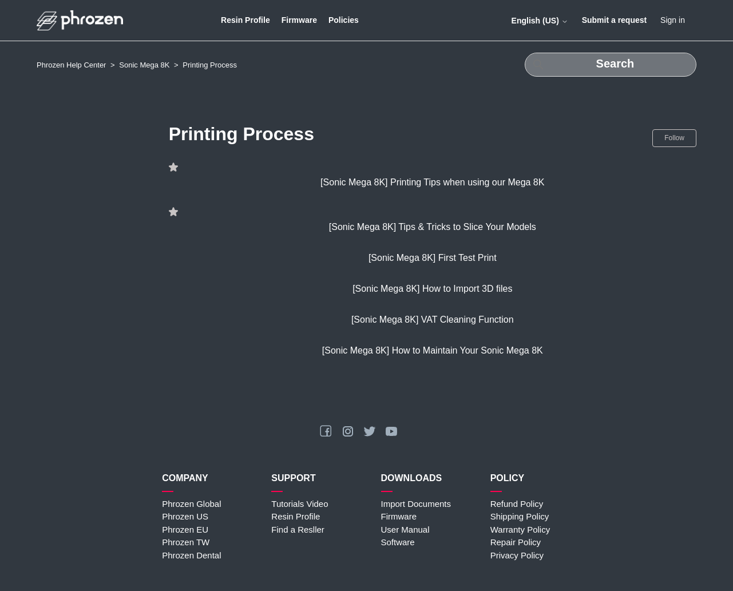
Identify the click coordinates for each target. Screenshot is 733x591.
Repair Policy (515, 542)
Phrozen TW (185, 542)
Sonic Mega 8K (144, 65)
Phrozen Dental (191, 555)
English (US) (540, 20)
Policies (343, 20)
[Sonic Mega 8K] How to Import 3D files (432, 288)
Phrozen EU (185, 529)
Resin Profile (245, 20)
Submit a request (614, 20)
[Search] (610, 64)
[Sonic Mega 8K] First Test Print (433, 258)
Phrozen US (185, 516)
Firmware (299, 20)
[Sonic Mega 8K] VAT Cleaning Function (432, 319)
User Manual (405, 529)
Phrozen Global (191, 504)
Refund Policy (517, 504)
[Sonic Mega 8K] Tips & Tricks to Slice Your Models (432, 227)
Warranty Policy (520, 529)
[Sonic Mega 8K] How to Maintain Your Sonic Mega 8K (432, 350)
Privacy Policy (517, 555)
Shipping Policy (519, 516)
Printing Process (210, 65)
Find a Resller (297, 529)
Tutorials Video (299, 504)
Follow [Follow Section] (674, 138)
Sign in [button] (672, 20)
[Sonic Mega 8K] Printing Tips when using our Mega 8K (432, 182)
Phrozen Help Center (71, 65)
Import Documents (416, 504)
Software (398, 542)
